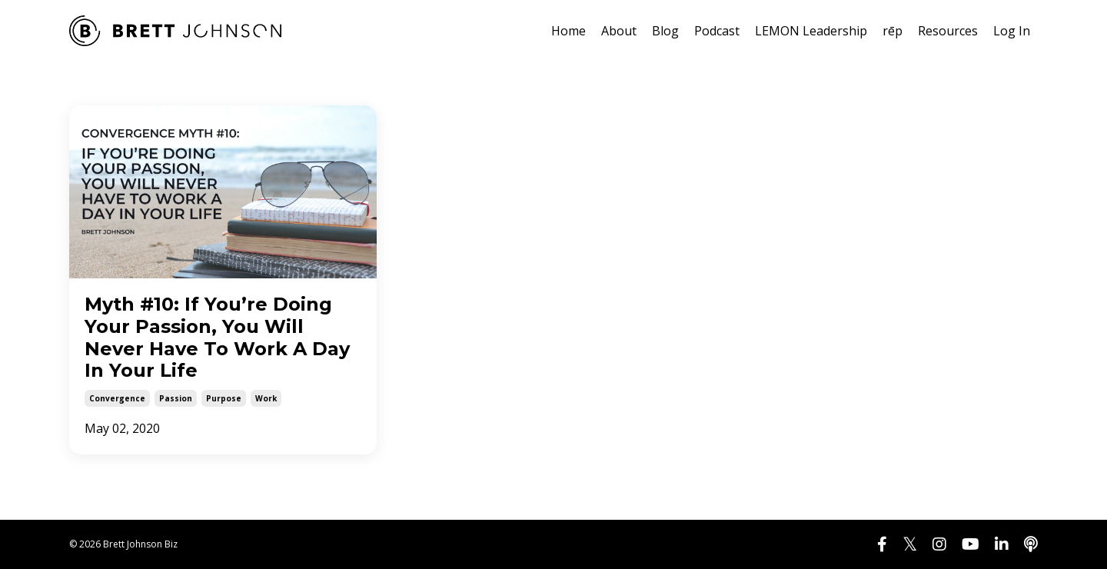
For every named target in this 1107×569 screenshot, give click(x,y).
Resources (948, 30)
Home (568, 30)
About (619, 30)
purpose (223, 398)
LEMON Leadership (811, 30)
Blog (665, 30)
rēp (893, 30)
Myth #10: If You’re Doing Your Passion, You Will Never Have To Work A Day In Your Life (217, 337)
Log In (1011, 30)
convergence (117, 398)
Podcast (717, 30)
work (266, 398)
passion (175, 398)
